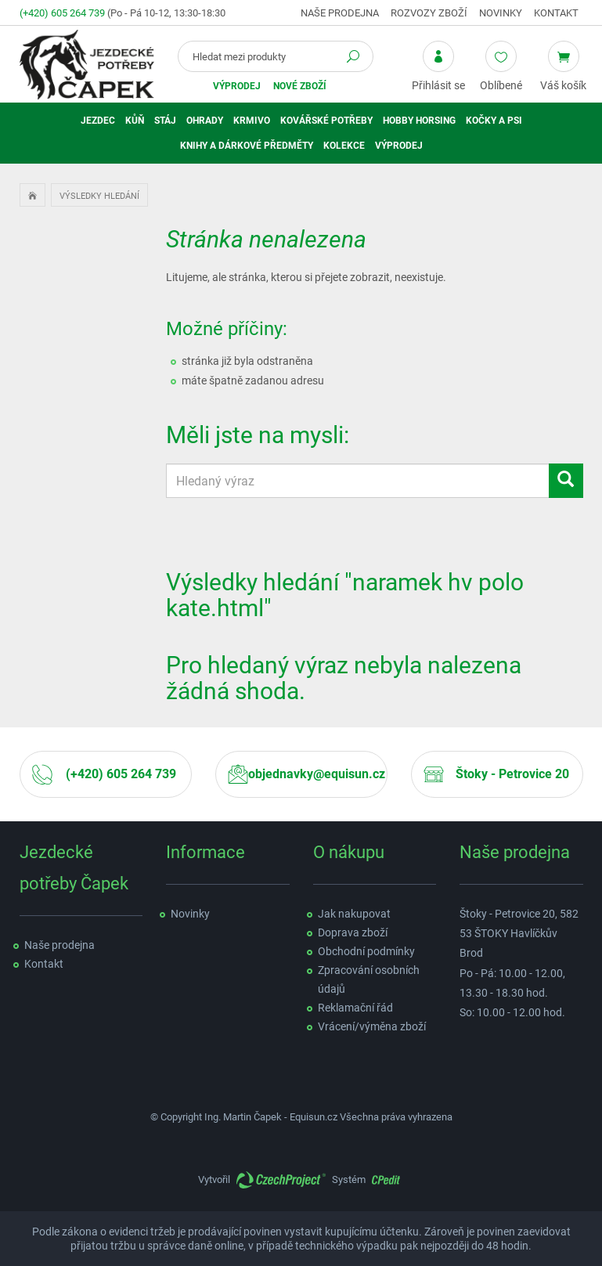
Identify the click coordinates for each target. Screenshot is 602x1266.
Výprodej (237, 86)
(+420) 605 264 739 (62, 13)
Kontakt (556, 13)
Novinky (500, 13)
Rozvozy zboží (429, 13)
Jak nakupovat (354, 913)
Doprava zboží (353, 932)
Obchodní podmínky (366, 951)
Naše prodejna (340, 13)
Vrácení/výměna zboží (372, 1026)
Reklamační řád (355, 1007)
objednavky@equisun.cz (316, 773)
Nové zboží (299, 86)
